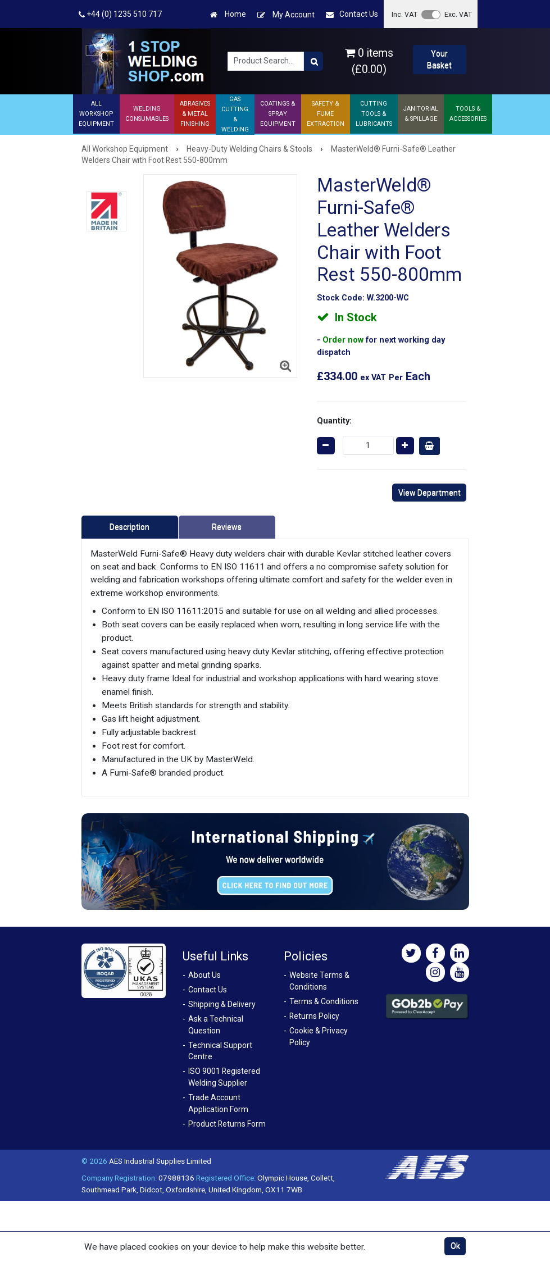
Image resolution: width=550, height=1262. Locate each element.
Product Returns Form (227, 1123)
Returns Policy (314, 1016)
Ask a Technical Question (215, 1024)
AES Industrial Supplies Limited (160, 1160)
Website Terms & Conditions (319, 981)
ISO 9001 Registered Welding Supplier (224, 1077)
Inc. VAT (404, 14)
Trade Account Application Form (218, 1103)
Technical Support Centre (220, 1051)
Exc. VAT (458, 14)
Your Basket (439, 59)
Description (129, 526)
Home (228, 14)
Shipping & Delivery (222, 1004)
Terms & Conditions (323, 1001)
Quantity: (334, 421)
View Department (429, 492)
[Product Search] (313, 61)
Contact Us (352, 14)
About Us (204, 975)
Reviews (227, 526)
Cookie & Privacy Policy (318, 1036)
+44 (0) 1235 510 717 (120, 14)
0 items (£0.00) (369, 61)
